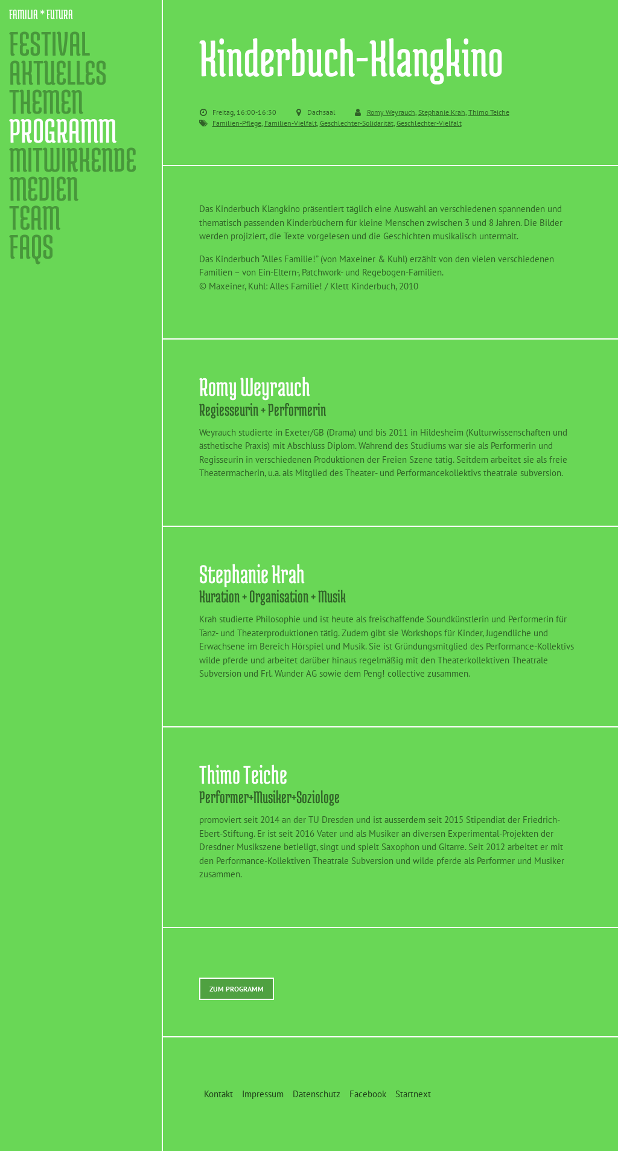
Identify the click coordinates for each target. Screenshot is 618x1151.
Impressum (263, 1094)
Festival (49, 43)
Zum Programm (236, 988)
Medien (43, 188)
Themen (46, 101)
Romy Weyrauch (391, 112)
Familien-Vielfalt (290, 122)
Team (34, 217)
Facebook (367, 1094)
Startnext (413, 1094)
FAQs (31, 246)
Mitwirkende (72, 159)
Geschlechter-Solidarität (356, 122)
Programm (62, 130)
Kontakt (218, 1094)
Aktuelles (58, 72)
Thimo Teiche (488, 112)
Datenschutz (316, 1094)
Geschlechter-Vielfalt (429, 122)
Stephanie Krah (441, 112)
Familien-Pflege (236, 122)
